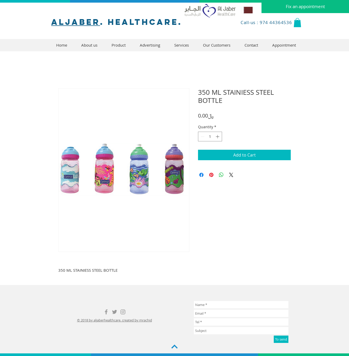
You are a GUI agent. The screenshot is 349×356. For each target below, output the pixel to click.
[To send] (281, 339)
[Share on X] (231, 175)
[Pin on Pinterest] (211, 175)
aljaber (75, 22)
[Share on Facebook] (201, 175)
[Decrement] (202, 136)
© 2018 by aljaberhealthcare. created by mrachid (114, 320)
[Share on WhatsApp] (221, 175)
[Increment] (218, 136)
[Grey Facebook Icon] (106, 312)
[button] (297, 22)
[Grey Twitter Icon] (114, 312)
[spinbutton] (210, 136)
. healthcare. (141, 22)
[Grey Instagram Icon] (123, 312)
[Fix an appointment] (305, 6)
